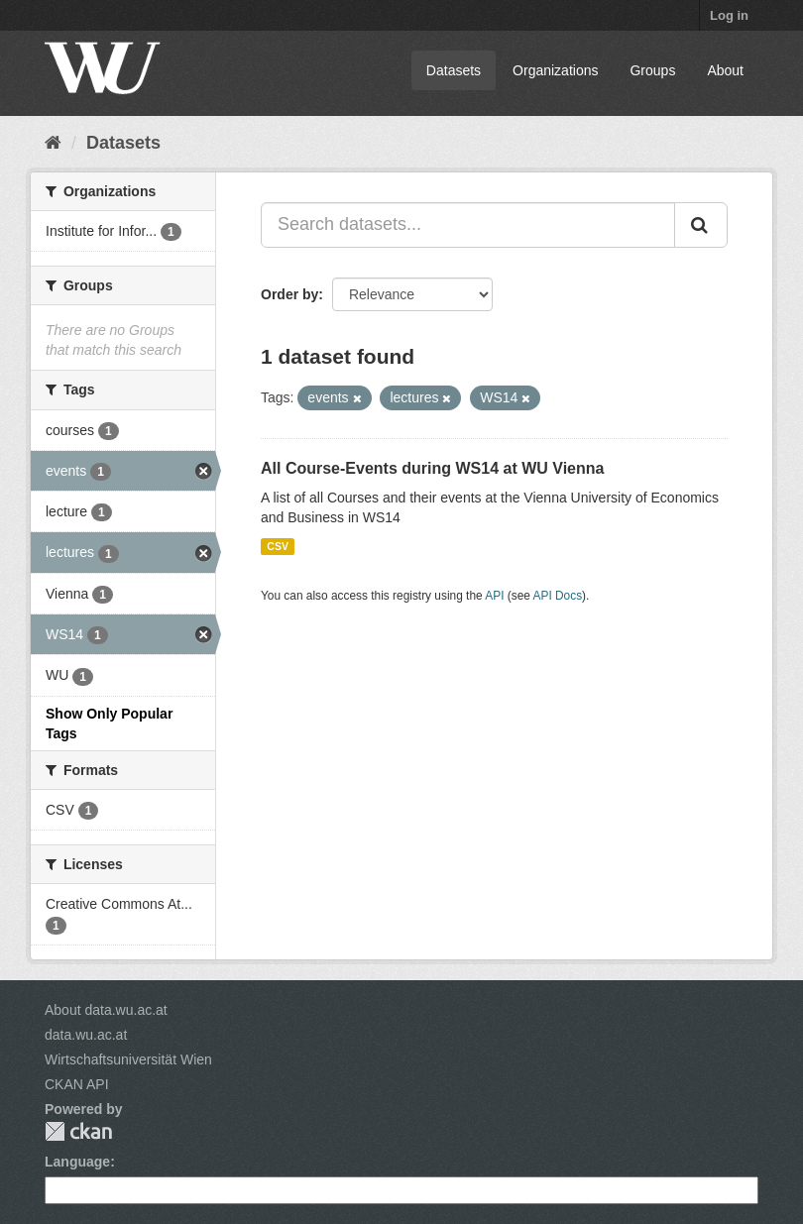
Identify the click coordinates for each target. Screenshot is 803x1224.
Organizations (555, 70)
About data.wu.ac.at (106, 1010)
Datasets (453, 70)
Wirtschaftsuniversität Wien (128, 1059)
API (494, 596)
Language (77, 1161)
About (725, 70)
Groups (652, 70)
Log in (729, 15)
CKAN (78, 1131)
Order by (289, 294)
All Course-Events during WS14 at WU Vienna (432, 468)
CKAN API (77, 1084)
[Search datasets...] (468, 225)
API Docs (558, 596)
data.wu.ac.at (86, 1035)
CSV (277, 546)
